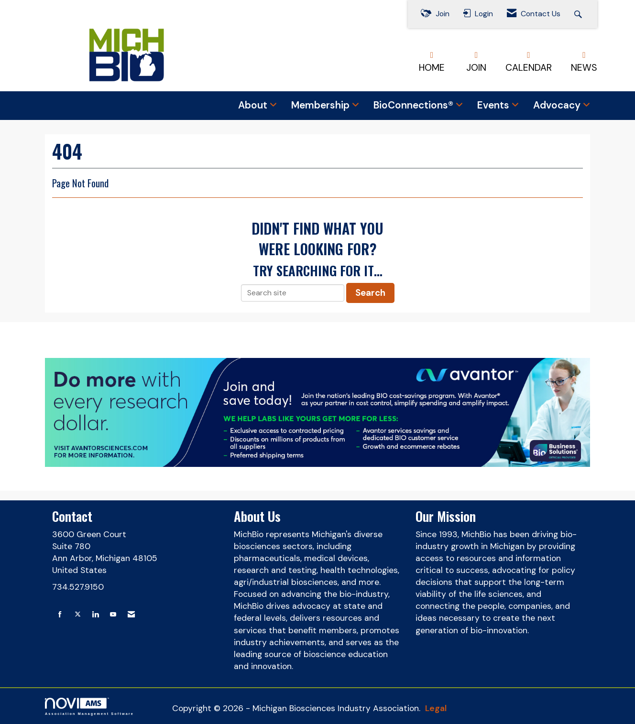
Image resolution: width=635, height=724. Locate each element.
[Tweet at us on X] (78, 614)
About (254, 105)
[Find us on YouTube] (113, 614)
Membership (321, 105)
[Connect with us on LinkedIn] (95, 614)
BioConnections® (414, 105)
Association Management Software (89, 706)
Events (494, 105)
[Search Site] (579, 14)
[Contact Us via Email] (131, 614)
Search (370, 293)
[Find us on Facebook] (60, 614)
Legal (436, 708)
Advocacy (558, 105)
